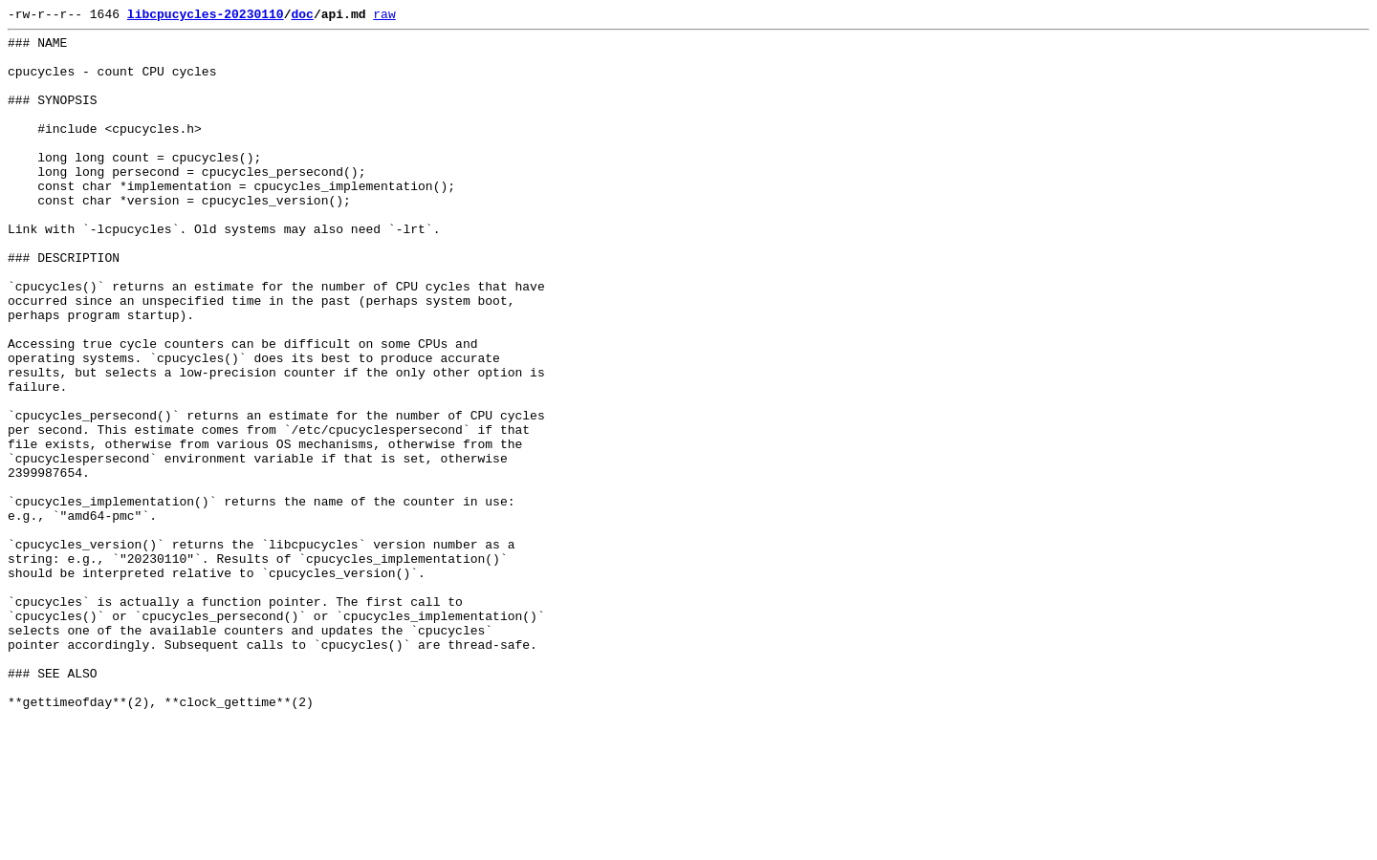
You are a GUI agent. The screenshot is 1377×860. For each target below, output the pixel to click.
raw (384, 16)
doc (302, 16)
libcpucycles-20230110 (205, 16)
